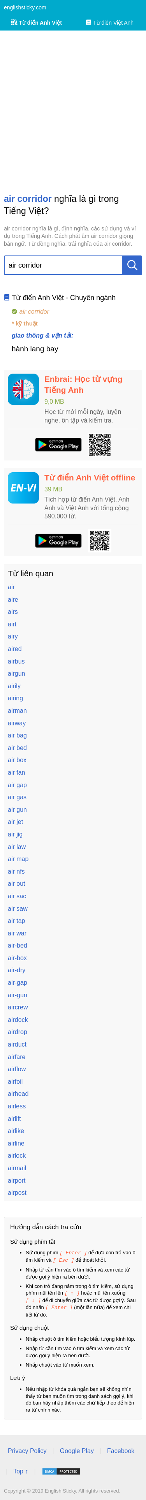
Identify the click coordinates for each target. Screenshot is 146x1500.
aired (15, 649)
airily (14, 686)
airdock (18, 1019)
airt (12, 624)
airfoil (15, 1081)
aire (13, 599)
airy (13, 636)
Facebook (120, 1449)
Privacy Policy (27, 1449)
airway (17, 723)
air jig (15, 834)
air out (16, 883)
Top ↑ (20, 1469)
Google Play (77, 1449)
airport (16, 1180)
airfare (16, 1057)
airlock (17, 1155)
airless (17, 1106)
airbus (16, 661)
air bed (17, 748)
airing (15, 698)
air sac (17, 896)
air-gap (17, 982)
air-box (17, 958)
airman (17, 710)
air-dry (16, 970)
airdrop (17, 1032)
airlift (14, 1118)
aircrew (18, 1007)
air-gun (17, 995)
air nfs (16, 871)
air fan (16, 772)
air (11, 587)
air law (17, 847)
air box (17, 760)
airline (16, 1143)
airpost (17, 1192)
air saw (18, 908)
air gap (17, 785)
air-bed (17, 945)
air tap (16, 920)
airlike (16, 1131)
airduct (17, 1044)
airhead (18, 1093)
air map (18, 859)
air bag (17, 735)
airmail (17, 1168)
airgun (16, 673)
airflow (17, 1069)
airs (13, 611)
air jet (15, 821)
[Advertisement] (73, 111)
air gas (17, 797)
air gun (17, 809)
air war (17, 933)
